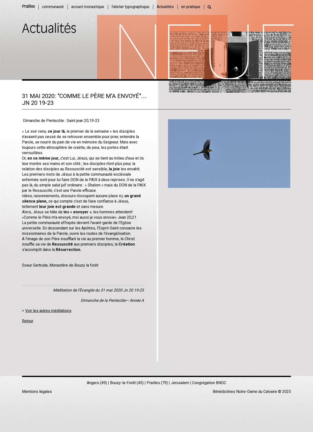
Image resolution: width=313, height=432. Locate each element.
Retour (27, 321)
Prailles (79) (157, 382)
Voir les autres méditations (48, 310)
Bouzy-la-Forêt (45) (127, 382)
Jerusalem (180, 382)
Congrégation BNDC (209, 382)
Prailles (28, 7)
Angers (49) (97, 382)
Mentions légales (37, 391)
